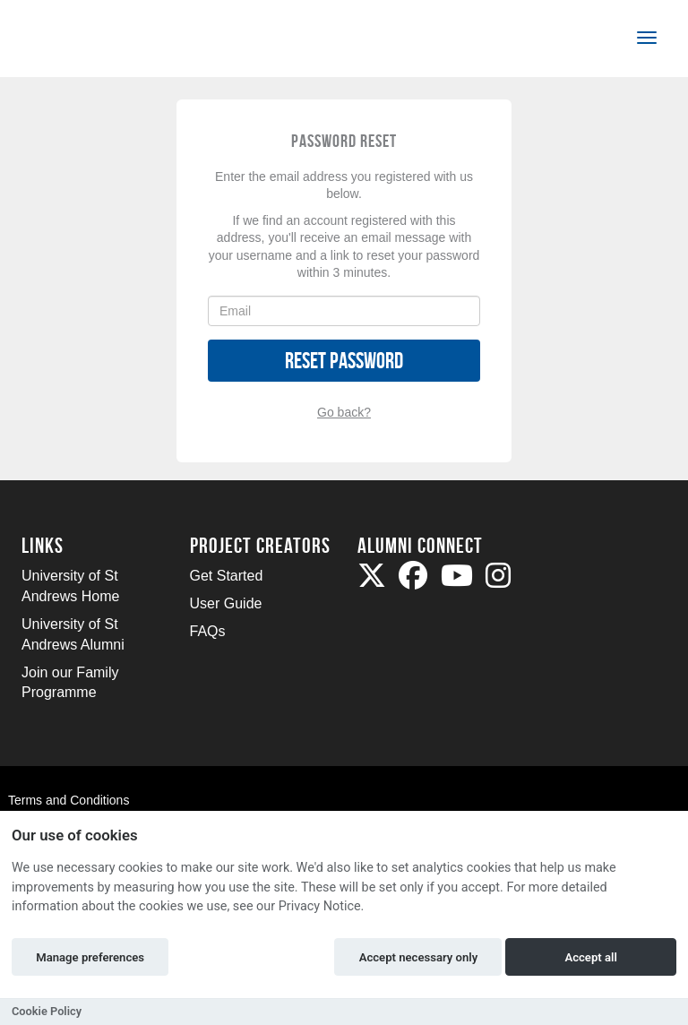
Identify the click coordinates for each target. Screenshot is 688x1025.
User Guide (226, 603)
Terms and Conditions (68, 800)
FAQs (208, 631)
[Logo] (81, 42)
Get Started (226, 575)
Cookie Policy (47, 1011)
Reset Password (344, 361)
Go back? (344, 412)
